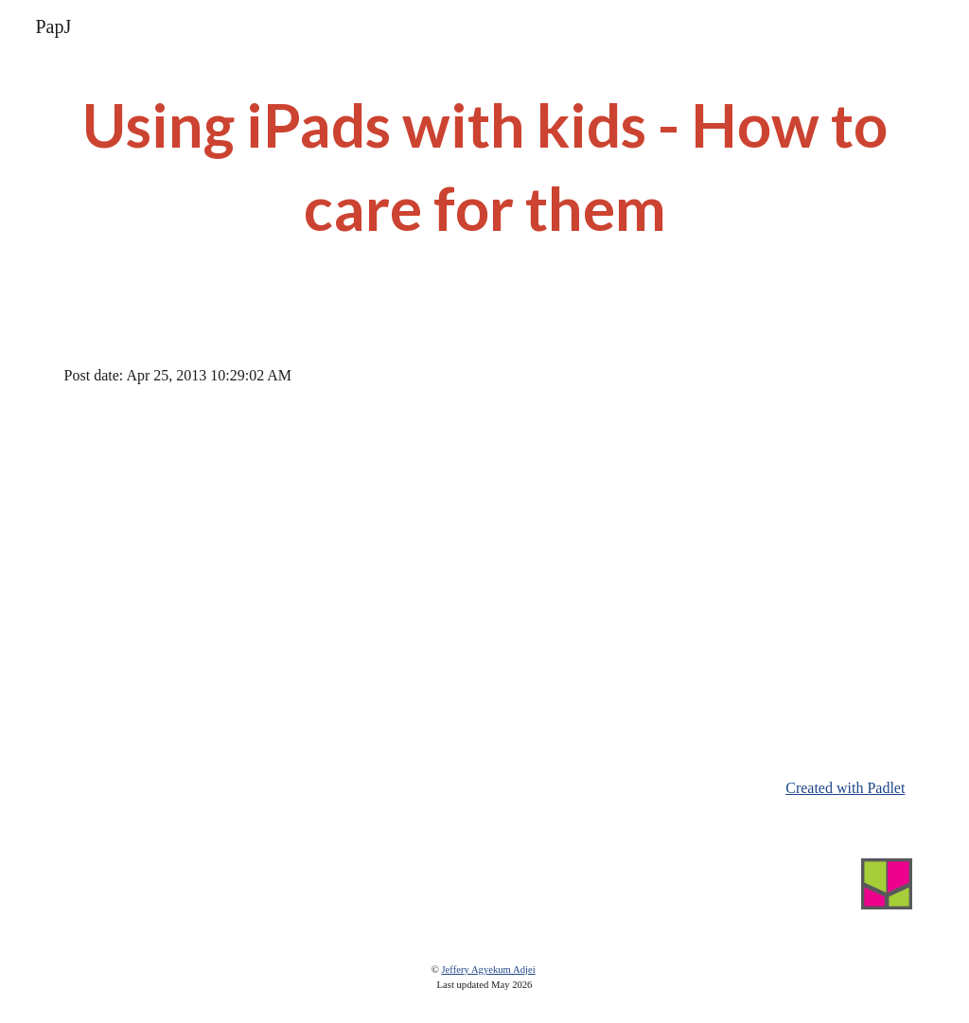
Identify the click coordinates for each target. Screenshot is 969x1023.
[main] (485, 167)
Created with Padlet (845, 788)
